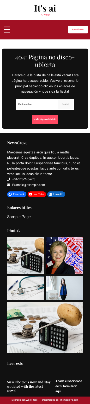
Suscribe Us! (78, 29)
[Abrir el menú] (7, 30)
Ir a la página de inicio (45, 119)
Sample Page (19, 217)
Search (65, 104)
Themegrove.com (69, 400)
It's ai (45, 8)
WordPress (31, 400)
